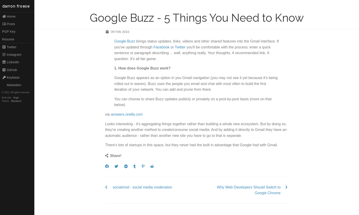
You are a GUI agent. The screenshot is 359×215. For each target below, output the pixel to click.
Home (9, 16)
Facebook (161, 47)
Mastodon (11, 85)
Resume (8, 39)
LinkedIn (10, 62)
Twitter (9, 47)
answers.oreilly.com (127, 114)
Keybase (11, 77)
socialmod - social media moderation (142, 187)
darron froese (16, 6)
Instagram (12, 54)
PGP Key (9, 31)
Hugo (16, 97)
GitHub (9, 70)
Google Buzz (124, 41)
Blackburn (16, 101)
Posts (8, 24)
